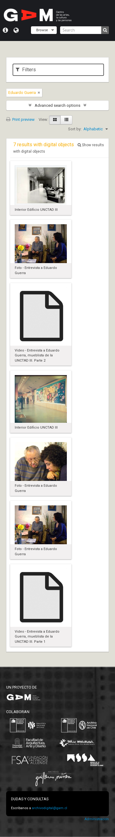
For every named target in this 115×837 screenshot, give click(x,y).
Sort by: (75, 129)
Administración (96, 819)
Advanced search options (57, 105)
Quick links (5, 30)
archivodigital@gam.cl (49, 808)
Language (16, 30)
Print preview (20, 119)
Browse (42, 30)
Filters (26, 70)
